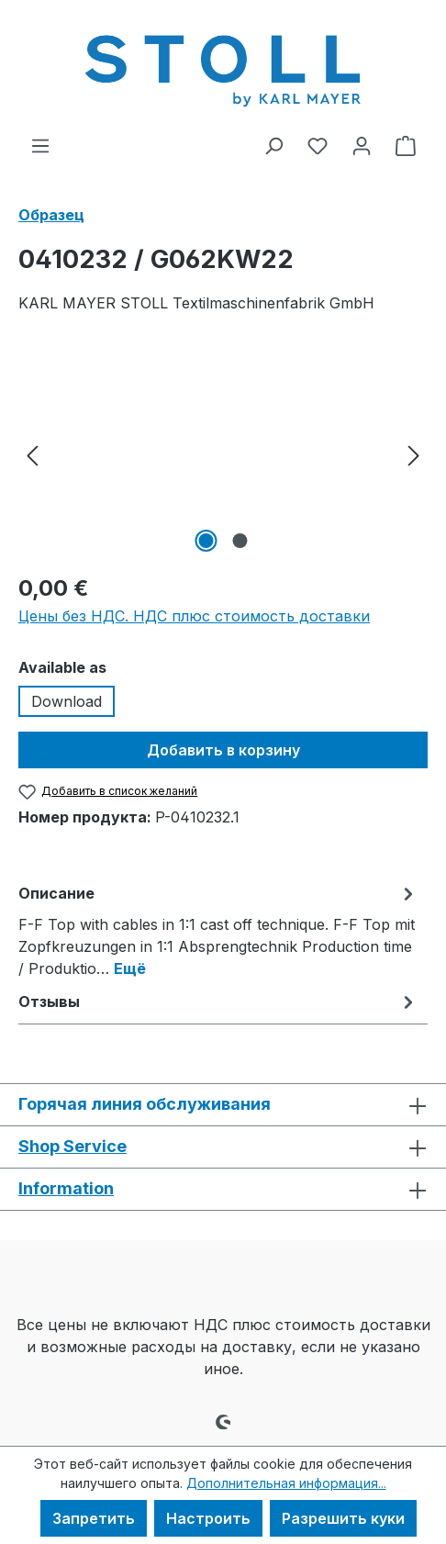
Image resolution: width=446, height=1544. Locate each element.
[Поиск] (273, 145)
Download (66, 701)
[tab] (218, 930)
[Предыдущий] (32, 454)
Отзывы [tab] (218, 1001)
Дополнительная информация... (286, 1483)
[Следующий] (414, 454)
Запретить (93, 1518)
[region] (223, 454)
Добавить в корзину (223, 750)
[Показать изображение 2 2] (239, 540)
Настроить (208, 1518)
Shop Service (72, 1146)
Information (66, 1188)
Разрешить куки (343, 1518)
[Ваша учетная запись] (362, 145)
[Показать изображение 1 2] (205, 540)
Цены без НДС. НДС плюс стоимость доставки (194, 616)
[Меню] (40, 145)
